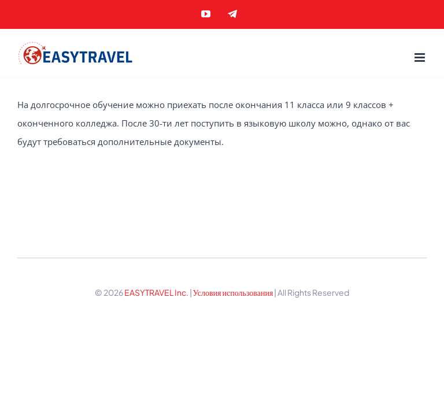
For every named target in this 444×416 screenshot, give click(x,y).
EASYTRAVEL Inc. (156, 292)
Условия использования (234, 292)
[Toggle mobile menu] (421, 57)
